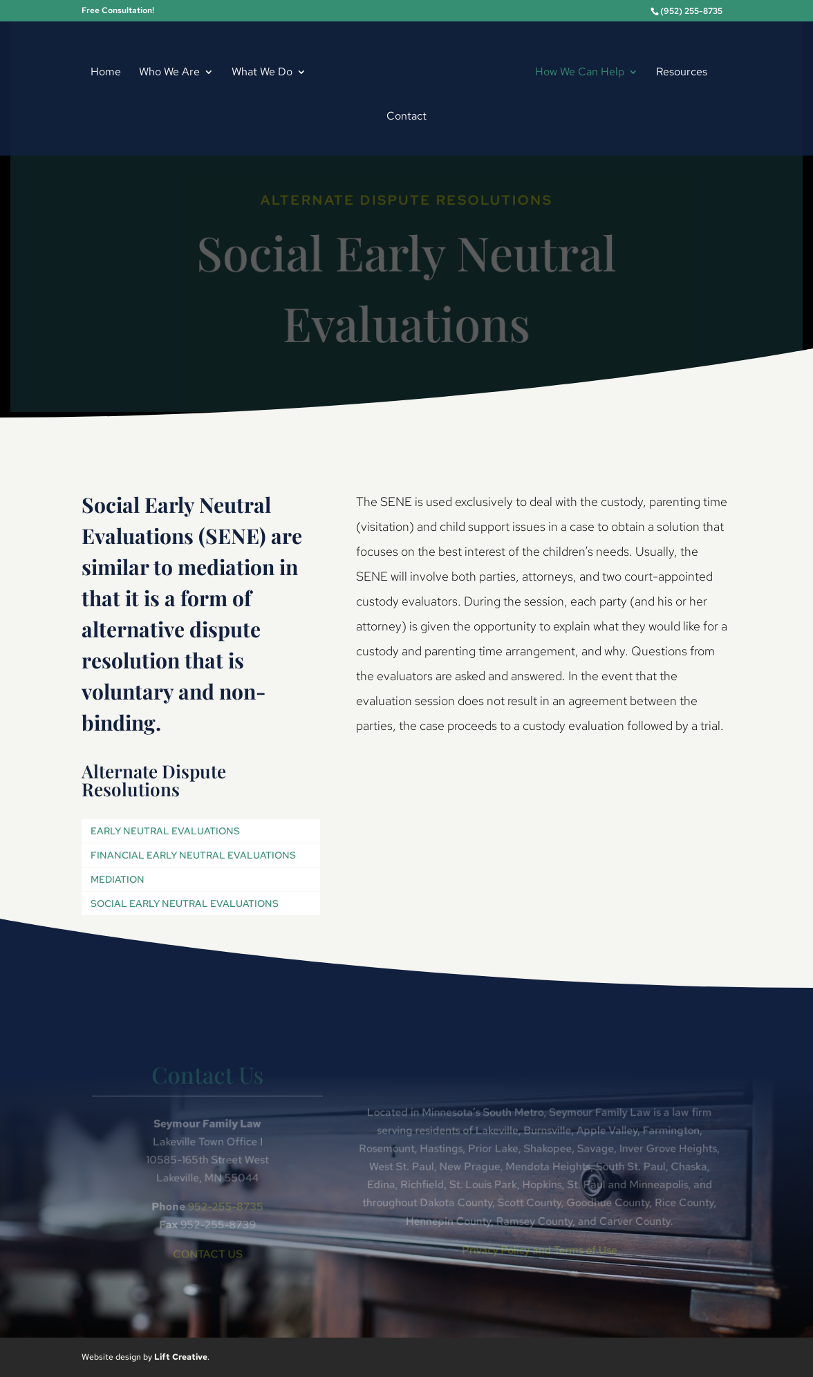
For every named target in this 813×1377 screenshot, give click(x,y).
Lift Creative (180, 1356)
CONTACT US (209, 1252)
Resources (681, 73)
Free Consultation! (118, 11)
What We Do (262, 73)
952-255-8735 (227, 1206)
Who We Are (169, 73)
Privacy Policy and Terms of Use (538, 1249)
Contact (406, 117)
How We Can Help (579, 73)
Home (106, 73)
